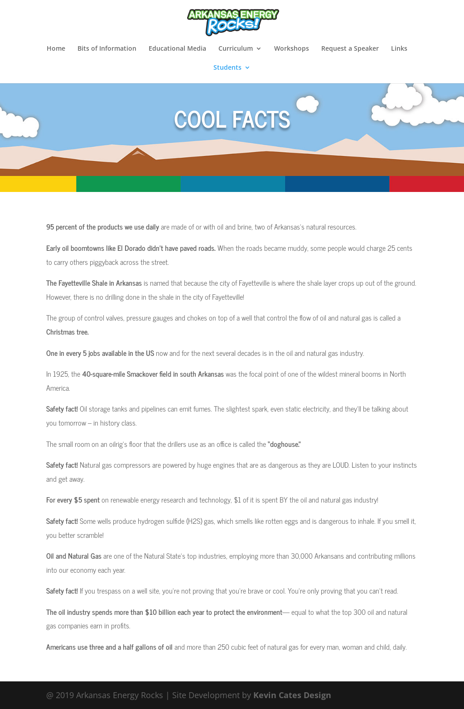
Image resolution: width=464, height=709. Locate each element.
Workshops (291, 49)
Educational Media (177, 49)
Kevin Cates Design (292, 695)
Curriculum (235, 49)
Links (399, 49)
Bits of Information (106, 49)
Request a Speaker (350, 49)
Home (56, 49)
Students (227, 68)
